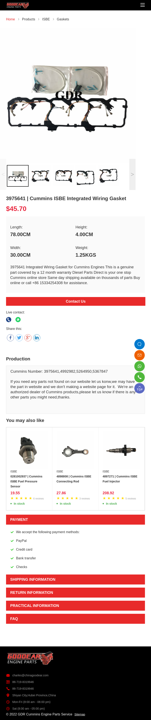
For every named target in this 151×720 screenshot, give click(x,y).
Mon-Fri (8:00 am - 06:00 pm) (28, 702)
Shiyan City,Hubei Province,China (31, 695)
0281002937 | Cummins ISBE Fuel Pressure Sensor (26, 481)
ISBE (13, 471)
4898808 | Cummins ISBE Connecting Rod (74, 479)
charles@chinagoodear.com (27, 675)
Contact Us (76, 301)
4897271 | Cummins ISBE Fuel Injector (120, 479)
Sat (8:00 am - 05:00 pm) (25, 708)
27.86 (61, 493)
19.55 (15, 493)
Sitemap (79, 714)
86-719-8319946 (20, 682)
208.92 (108, 493)
